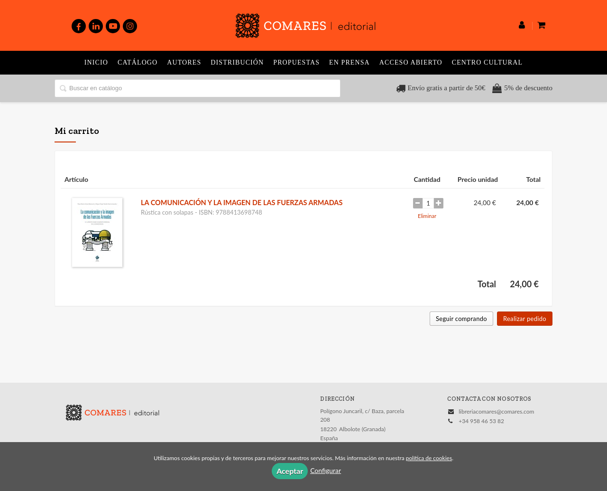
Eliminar (427, 216)
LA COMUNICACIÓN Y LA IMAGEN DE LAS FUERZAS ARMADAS (241, 202)
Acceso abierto (410, 62)
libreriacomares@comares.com (496, 411)
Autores (184, 62)
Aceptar (289, 470)
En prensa (349, 62)
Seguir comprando (461, 318)
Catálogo (137, 62)
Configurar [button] (325, 470)
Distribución (237, 62)
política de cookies (429, 458)
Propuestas (296, 62)
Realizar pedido (524, 318)
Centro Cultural (487, 62)
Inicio (96, 62)
